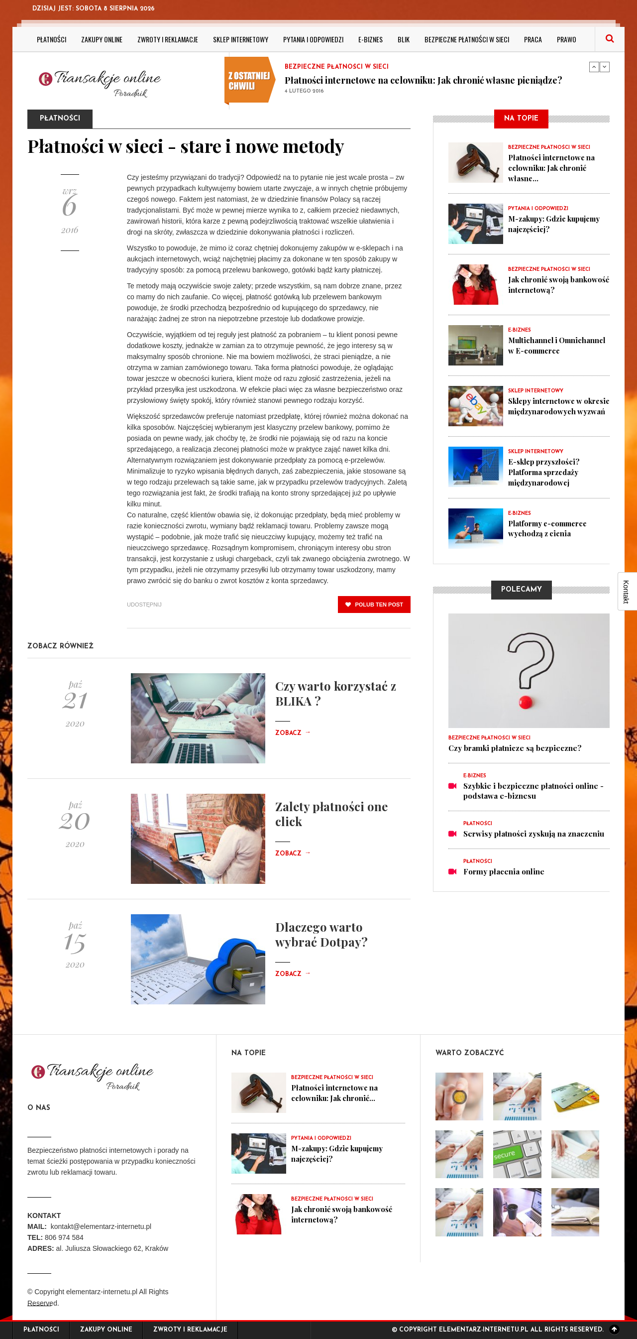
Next (605, 67)
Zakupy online (101, 39)
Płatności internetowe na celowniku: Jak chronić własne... (552, 167)
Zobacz (293, 733)
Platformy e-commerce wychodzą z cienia (550, 527)
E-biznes (370, 39)
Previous (594, 67)
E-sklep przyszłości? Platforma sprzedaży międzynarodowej (545, 471)
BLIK (404, 39)
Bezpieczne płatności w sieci (467, 39)
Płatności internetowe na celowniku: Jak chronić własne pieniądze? (423, 80)
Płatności (51, 39)
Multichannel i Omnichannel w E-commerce (541, 350)
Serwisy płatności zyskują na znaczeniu (533, 833)
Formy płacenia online (503, 870)
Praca (533, 39)
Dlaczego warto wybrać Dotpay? (321, 934)
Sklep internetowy (240, 39)
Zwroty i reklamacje (167, 39)
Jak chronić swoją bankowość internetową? (552, 284)
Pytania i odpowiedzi (313, 39)
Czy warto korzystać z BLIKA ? (335, 693)
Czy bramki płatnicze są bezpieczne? (515, 747)
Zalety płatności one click (331, 813)
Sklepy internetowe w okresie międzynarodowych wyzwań (558, 410)
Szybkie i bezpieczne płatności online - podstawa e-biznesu (533, 790)
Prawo (566, 39)
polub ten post (374, 605)
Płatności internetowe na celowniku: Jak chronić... (335, 1092)
